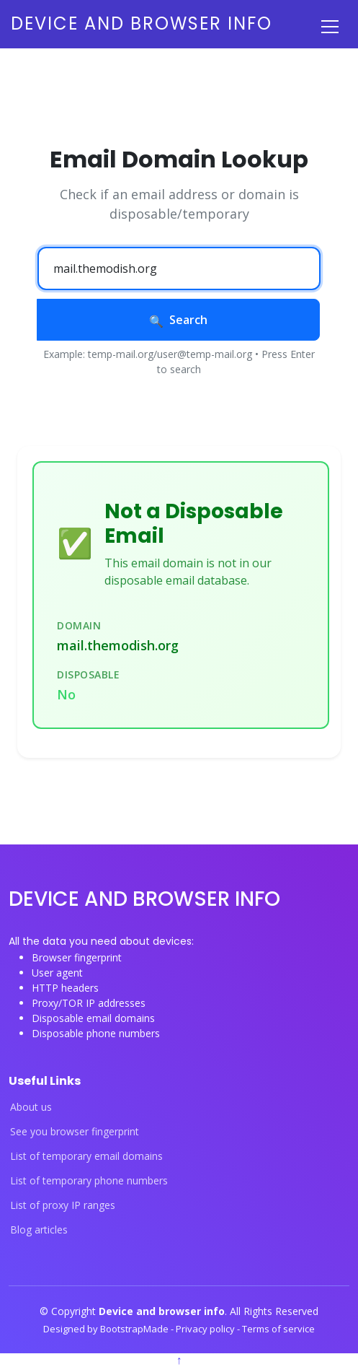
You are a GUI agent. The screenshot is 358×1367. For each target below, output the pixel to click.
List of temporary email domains (86, 1156)
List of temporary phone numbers (89, 1181)
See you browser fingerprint (74, 1132)
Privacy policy (206, 1328)
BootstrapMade (135, 1328)
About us (31, 1107)
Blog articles (39, 1230)
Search (178, 320)
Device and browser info (141, 23)
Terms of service (278, 1328)
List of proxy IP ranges (62, 1205)
